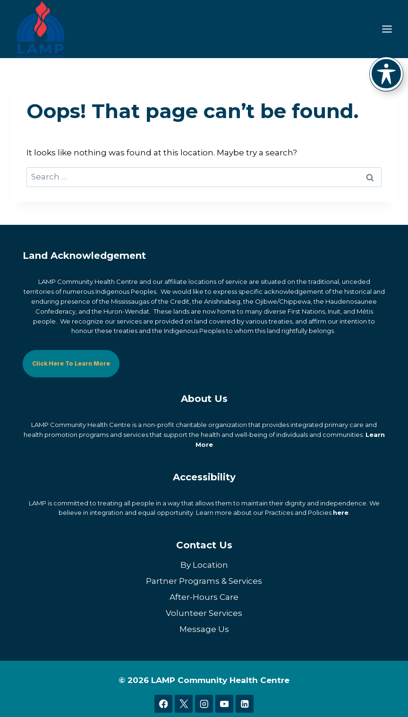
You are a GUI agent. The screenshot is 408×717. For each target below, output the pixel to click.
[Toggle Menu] (387, 29)
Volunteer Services (204, 612)
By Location (204, 564)
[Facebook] (163, 703)
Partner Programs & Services (204, 580)
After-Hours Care (204, 596)
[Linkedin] (244, 703)
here (340, 512)
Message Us (204, 628)
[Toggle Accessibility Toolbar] (386, 73)
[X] (183, 703)
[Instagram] (203, 703)
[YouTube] (224, 703)
